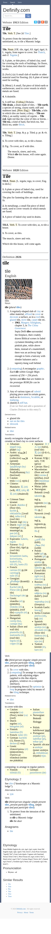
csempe (13, 623)
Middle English (12, 849)
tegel (19, 524)
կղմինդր (15, 466)
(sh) (44, 615)
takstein (38, 495)
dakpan (13, 536)
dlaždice (21, 505)
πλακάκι (14, 606)
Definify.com (21, 909)
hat (25, 402)
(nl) (24, 524)
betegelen (14, 726)
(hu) (19, 621)
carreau (13, 570)
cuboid (37, 391)
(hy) (24, 466)
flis (36, 510)
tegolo (13, 541)
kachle (13, 510)
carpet (35, 319)
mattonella (15, 635)
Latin (20, 854)
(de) (19, 587)
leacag (38, 610)
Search (12, 2)
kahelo (24, 539)
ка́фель (38, 593)
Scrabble (35, 397)
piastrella (14, 632)
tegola (13, 640)
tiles (18, 307)
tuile (12, 575)
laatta (24, 555)
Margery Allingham (31, 322)
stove (23, 319)
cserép (13, 621)
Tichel (10, 857)
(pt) (43, 736)
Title (9, 887)
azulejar (37, 736)
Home (5, 2)
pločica (38, 615)
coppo (13, 643)
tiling (31, 662)
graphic (40, 368)
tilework (14, 424)
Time (10, 896)
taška (17, 516)
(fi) (19, 561)
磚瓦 (18, 490)
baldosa (38, 635)
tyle (12, 794)
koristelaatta (16, 558)
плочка (42, 475)
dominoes (25, 397)
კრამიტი (15, 581)
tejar (43, 755)
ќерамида (44, 480)
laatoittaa (14, 732)
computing (16, 368)
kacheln (23, 737)
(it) (21, 632)
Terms (31, 912)
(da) (24, 522)
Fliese (13, 589)
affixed (28, 314)
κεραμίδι (18, 612)
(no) (46, 502)
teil (29, 857)
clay (39, 311)
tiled (31, 665)
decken (13, 743)
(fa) (43, 539)
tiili (11, 564)
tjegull (13, 446)
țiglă (37, 576)
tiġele (19, 852)
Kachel (13, 587)
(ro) (41, 576)
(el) (21, 601)
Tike (9, 891)
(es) (44, 627)
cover (37, 314)
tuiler (20, 735)
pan (11, 533)
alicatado (39, 630)
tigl (41, 862)
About (26, 912)
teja (36, 641)
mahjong (14, 400)
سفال (37, 545)
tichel (37, 857)
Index (20, 2)
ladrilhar (37, 738)
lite (11, 831)
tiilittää (13, 772)
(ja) (39, 446)
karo (37, 649)
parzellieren (35, 772)
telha (48, 567)
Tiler (9, 894)
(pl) (42, 553)
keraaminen (15, 555)
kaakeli (13, 561)
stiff (22, 402)
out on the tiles (17, 421)
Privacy (20, 912)
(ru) (44, 584)
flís (20, 544)
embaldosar (42, 753)
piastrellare (38, 712)
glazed (13, 319)
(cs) (23, 516)
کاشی (38, 539)
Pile (9, 889)
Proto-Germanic (41, 852)
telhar (36, 741)
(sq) (19, 446)
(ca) (17, 480)
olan (37, 579)
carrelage (14, 572)
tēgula (24, 854)
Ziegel (30, 859)
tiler (12, 431)
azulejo (38, 562)
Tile (9, 884)
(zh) (26, 486)
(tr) (44, 646)
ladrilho (38, 567)
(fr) (19, 570)
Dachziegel (15, 595)
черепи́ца (39, 601)
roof (38, 317)
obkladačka (15, 513)
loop (12, 689)
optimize (37, 686)
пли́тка (38, 584)
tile (19, 849)
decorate (14, 317)
